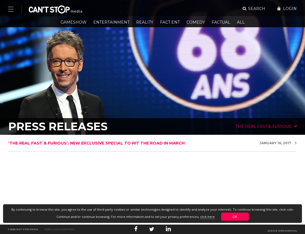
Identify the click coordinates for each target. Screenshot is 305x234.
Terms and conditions (59, 229)
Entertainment (111, 22)
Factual (221, 22)
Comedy (195, 22)
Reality (144, 22)
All (241, 22)
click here (207, 217)
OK (234, 216)
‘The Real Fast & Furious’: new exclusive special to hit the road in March (96, 143)
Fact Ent (170, 22)
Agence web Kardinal (282, 230)
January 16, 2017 (275, 143)
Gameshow (74, 22)
